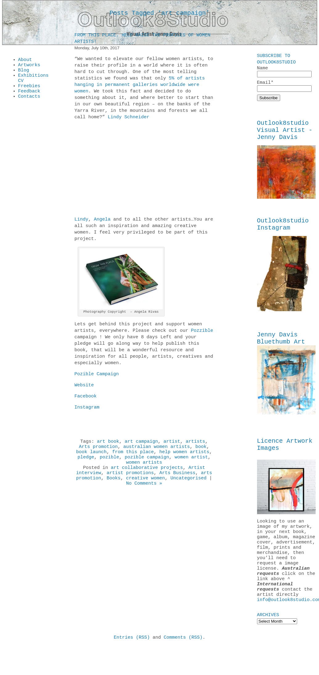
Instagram (87, 408)
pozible (109, 462)
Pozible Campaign (97, 375)
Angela (102, 221)
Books (114, 486)
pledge (85, 462)
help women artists (184, 456)
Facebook (86, 397)
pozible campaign (147, 462)
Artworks (29, 66)
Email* (284, 87)
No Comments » (144, 493)
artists (195, 443)
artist (172, 443)
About (25, 60)
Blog (23, 73)
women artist (191, 462)
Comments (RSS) (183, 665)
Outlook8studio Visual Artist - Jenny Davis (285, 133)
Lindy (81, 221)
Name (284, 72)
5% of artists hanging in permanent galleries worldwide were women (140, 86)
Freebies (29, 91)
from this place (133, 456)
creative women (145, 486)
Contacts (29, 103)
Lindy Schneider (128, 118)
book (201, 449)
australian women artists (156, 449)
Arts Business (177, 480)
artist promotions (130, 480)
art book (108, 443)
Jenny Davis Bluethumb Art (281, 347)
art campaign (141, 443)
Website (84, 386)
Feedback (29, 97)
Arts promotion (98, 449)
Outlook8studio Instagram (283, 231)
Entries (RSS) (132, 665)
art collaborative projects (147, 474)
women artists (144, 468)
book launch (91, 456)
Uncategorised (188, 486)
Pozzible (202, 332)
